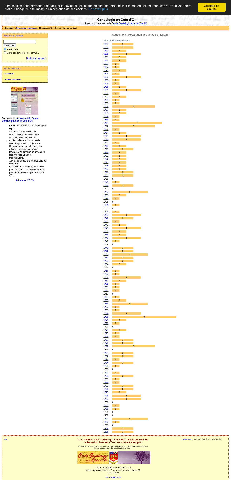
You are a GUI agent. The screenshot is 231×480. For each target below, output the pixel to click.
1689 (105, 50)
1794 (105, 395)
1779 (105, 346)
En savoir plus (98, 9)
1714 (105, 133)
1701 (105, 90)
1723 (105, 162)
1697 (105, 77)
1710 (105, 119)
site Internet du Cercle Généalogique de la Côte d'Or (20, 119)
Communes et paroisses (26, 28)
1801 (105, 418)
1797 (105, 405)
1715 (105, 136)
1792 (105, 389)
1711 (105, 123)
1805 (105, 432)
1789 (105, 379)
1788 (105, 376)
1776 (105, 336)
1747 (105, 241)
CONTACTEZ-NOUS (113, 477)
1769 (105, 313)
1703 (105, 96)
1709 (105, 116)
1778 (105, 343)
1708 (105, 113)
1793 (105, 392)
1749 (105, 248)
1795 (105, 399)
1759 (105, 280)
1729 (105, 182)
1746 (105, 238)
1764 (105, 297)
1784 (105, 363)
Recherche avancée (36, 58)
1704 (105, 100)
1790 (105, 382)
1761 (105, 287)
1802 (105, 422)
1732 (105, 192)
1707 (105, 110)
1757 (105, 274)
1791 (105, 386)
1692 (105, 60)
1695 (105, 70)
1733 (105, 195)
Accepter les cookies (211, 7)
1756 (105, 271)
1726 (105, 172)
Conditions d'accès (12, 80)
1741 (105, 221)
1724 (105, 165)
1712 (105, 126)
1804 (105, 428)
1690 (105, 54)
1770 (105, 317)
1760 (105, 284)
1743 (105, 228)
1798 (105, 409)
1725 (105, 169)
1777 (105, 340)
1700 (105, 87)
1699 (105, 83)
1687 (105, 44)
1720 (105, 152)
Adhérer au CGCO (25, 180)
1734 (105, 198)
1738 (105, 211)
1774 (105, 330)
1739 (105, 215)
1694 (105, 67)
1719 (105, 149)
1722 (105, 159)
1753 (105, 261)
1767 (105, 307)
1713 (105, 129)
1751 (105, 254)
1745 (105, 234)
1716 (105, 139)
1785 (105, 366)
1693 (105, 64)
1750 (105, 251)
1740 (105, 218)
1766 (105, 303)
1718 (105, 146)
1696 (105, 73)
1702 (105, 93)
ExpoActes (187, 439)
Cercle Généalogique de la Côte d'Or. (130, 23)
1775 (105, 333)
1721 (105, 156)
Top (5, 439)
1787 (105, 372)
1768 (105, 310)
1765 (105, 300)
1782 (105, 356)
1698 (105, 80)
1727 (105, 175)
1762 (105, 290)
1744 (105, 231)
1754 (105, 264)
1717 (105, 142)
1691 (105, 57)
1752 (105, 257)
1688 (105, 47)
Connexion (9, 74)
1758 (105, 277)
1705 (105, 103)
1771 (105, 320)
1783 (105, 359)
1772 (105, 323)
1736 (105, 205)
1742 (105, 225)
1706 (105, 106)
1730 (105, 185)
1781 (105, 353)
